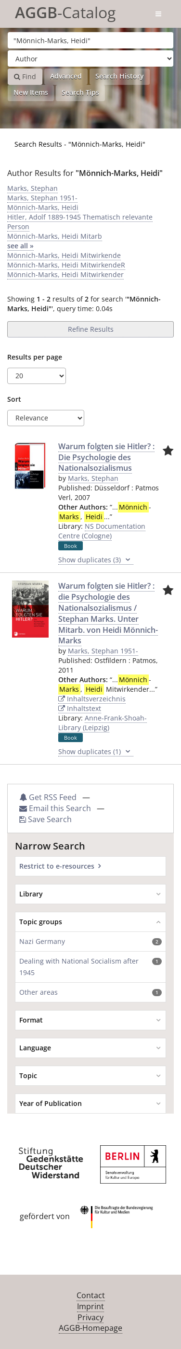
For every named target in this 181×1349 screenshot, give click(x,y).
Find (25, 76)
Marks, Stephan (32, 188)
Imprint (90, 1306)
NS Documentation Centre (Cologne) (101, 531)
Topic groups (40, 921)
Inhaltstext (79, 708)
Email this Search (56, 808)
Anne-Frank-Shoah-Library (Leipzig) (102, 722)
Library (31, 893)
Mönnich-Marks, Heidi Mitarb (54, 236)
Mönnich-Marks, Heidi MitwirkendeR (66, 264)
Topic (28, 1075)
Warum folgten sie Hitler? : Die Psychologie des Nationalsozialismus (106, 457)
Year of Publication (50, 1103)
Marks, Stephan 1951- (42, 197)
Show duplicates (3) (95, 560)
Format (31, 1019)
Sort (14, 399)
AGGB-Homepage (90, 1328)
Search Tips (80, 92)
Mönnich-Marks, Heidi (42, 207)
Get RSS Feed (48, 797)
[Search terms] (90, 40)
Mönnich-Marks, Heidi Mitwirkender (65, 274)
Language (35, 1047)
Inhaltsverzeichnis (92, 698)
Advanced (66, 76)
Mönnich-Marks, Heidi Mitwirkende (64, 255)
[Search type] (90, 58)
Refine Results (91, 329)
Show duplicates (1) (95, 751)
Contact (91, 1295)
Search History (119, 76)
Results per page (34, 356)
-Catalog (65, 11)
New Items (30, 92)
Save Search (45, 819)
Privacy (90, 1317)
